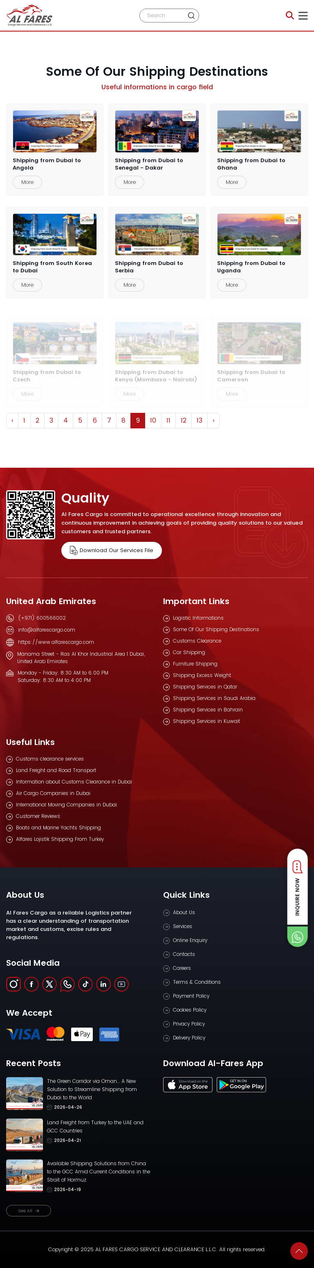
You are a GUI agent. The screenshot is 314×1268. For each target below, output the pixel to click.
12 (183, 420)
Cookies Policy (189, 1009)
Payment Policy (191, 995)
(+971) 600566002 (42, 617)
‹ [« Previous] (12, 420)
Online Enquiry (190, 940)
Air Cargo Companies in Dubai (53, 793)
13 (199, 420)
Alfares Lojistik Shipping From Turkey (60, 839)
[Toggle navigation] (303, 15)
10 (153, 420)
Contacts (184, 954)
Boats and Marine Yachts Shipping (58, 827)
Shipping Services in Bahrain (208, 709)
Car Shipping (189, 652)
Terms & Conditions (197, 981)
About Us (184, 912)
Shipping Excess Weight (202, 675)
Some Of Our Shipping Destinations (216, 629)
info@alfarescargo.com (46, 629)
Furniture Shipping (195, 663)
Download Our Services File (111, 550)
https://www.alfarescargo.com (56, 642)
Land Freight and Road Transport (56, 770)
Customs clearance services (50, 758)
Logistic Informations (198, 617)
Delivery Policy (189, 1037)
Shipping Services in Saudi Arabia (214, 698)
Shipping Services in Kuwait (206, 721)
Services (182, 926)
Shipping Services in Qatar (205, 686)
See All (28, 1211)
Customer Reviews (38, 816)
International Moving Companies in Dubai (66, 804)
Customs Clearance (197, 640)
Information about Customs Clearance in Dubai (74, 781)
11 (168, 420)
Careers (182, 968)
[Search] (162, 15)
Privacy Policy (189, 1023)
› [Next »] (213, 420)
